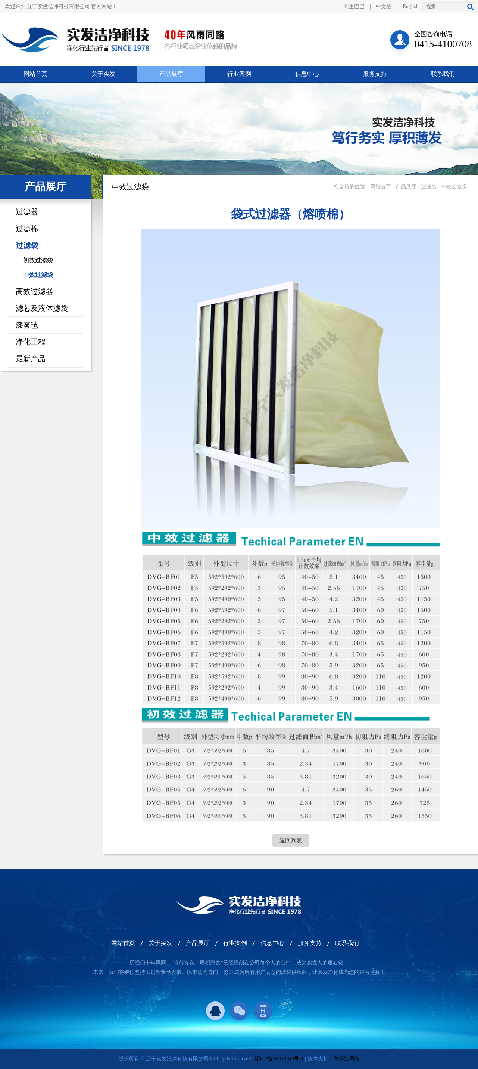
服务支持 (375, 74)
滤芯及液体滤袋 (42, 308)
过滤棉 (27, 228)
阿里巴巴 (354, 6)
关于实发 (103, 74)
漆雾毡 (27, 325)
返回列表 (290, 840)
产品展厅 (171, 74)
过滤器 (27, 212)
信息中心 (307, 74)
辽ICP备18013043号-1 (278, 1059)
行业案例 (239, 74)
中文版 (383, 6)
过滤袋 (27, 245)
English (411, 6)
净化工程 (31, 342)
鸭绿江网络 (347, 1059)
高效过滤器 (34, 291)
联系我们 (443, 74)
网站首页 (35, 74)
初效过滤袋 (38, 260)
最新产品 (31, 358)
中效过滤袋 (38, 275)
